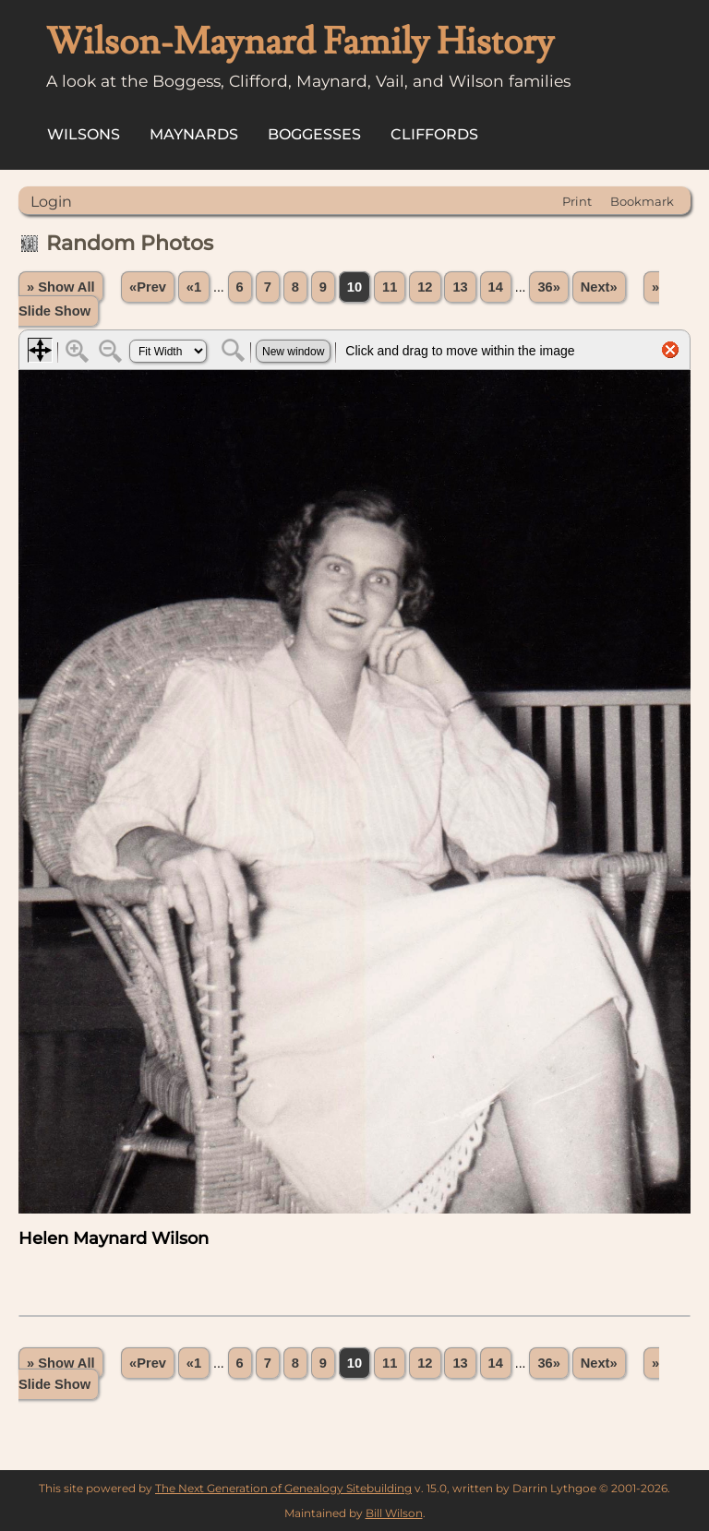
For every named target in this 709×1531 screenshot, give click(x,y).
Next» (599, 287)
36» (548, 287)
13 (459, 287)
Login (51, 201)
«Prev (147, 287)
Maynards (194, 134)
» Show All (61, 287)
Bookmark (642, 201)
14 (495, 287)
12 (424, 287)
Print (577, 201)
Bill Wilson (394, 1513)
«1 (193, 287)
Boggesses (314, 134)
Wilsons (83, 134)
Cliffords (434, 134)
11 (389, 287)
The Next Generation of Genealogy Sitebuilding (283, 1488)
